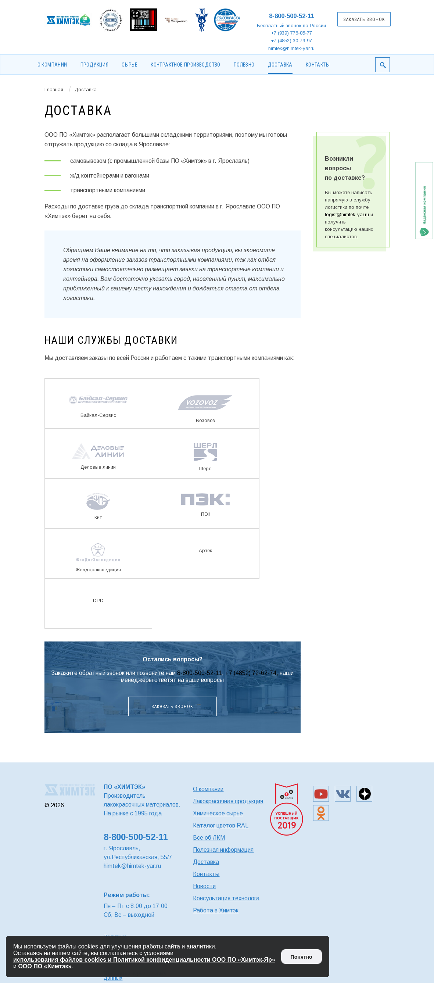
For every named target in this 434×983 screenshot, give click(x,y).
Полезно (244, 65)
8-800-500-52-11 (291, 15)
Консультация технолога (226, 898)
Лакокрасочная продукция (228, 801)
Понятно (301, 957)
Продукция (94, 65)
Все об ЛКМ (209, 837)
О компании (52, 65)
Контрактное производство (185, 65)
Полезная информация (223, 850)
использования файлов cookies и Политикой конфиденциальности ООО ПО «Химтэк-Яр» (144, 960)
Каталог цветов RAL (220, 825)
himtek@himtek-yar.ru (291, 48)
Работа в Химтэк (215, 910)
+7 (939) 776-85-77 (291, 33)
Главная (53, 89)
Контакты (318, 65)
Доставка (280, 65)
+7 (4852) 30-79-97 (291, 40)
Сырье (129, 65)
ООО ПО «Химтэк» (44, 966)
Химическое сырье (218, 813)
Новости (204, 886)
